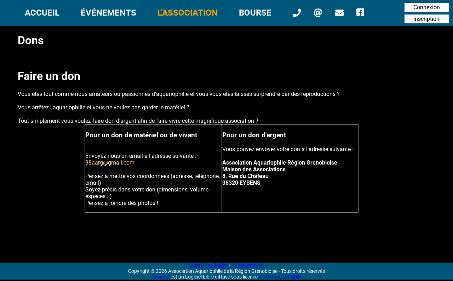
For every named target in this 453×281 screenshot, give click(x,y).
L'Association (187, 13)
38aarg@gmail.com (109, 162)
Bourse (255, 13)
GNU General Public (280, 277)
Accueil (42, 13)
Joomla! (160, 277)
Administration (247, 265)
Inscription (426, 19)
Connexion (426, 7)
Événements (108, 13)
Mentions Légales (208, 265)
